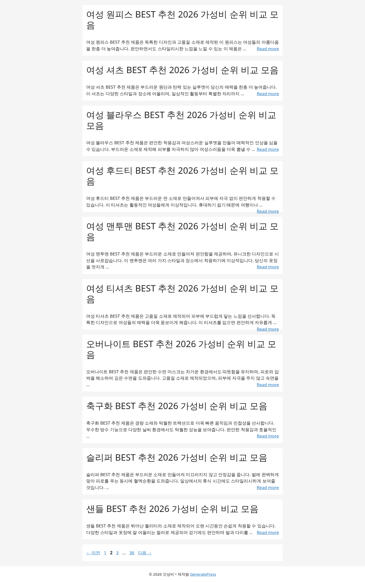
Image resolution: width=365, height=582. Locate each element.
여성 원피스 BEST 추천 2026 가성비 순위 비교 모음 (182, 19)
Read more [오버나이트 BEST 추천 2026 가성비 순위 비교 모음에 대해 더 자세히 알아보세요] (268, 384)
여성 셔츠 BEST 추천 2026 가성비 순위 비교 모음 (182, 70)
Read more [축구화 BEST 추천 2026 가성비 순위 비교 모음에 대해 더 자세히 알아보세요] (268, 436)
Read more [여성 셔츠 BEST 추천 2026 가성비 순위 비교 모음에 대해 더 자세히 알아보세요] (268, 93)
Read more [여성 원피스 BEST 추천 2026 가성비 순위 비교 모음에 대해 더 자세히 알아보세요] (268, 49)
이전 (93, 553)
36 (131, 553)
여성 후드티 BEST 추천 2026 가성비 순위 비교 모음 (182, 175)
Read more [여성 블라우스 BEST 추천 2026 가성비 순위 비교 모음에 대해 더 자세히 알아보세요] (268, 149)
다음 (145, 553)
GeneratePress (203, 574)
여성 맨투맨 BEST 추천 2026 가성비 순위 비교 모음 (182, 231)
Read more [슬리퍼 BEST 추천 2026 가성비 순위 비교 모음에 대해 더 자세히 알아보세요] (268, 487)
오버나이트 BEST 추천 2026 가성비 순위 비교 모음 (181, 349)
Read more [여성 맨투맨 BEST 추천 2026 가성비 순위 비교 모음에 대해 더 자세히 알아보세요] (268, 267)
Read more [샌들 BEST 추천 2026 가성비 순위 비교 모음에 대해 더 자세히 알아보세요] (268, 532)
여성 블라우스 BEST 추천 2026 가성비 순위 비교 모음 (181, 120)
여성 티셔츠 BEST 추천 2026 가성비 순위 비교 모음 (182, 293)
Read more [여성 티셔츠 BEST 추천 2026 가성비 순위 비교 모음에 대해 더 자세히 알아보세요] (268, 329)
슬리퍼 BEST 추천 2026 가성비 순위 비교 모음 (176, 457)
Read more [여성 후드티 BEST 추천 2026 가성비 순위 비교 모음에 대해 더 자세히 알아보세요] (268, 211)
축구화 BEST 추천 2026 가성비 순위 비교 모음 (176, 406)
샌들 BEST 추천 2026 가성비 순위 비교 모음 (172, 508)
